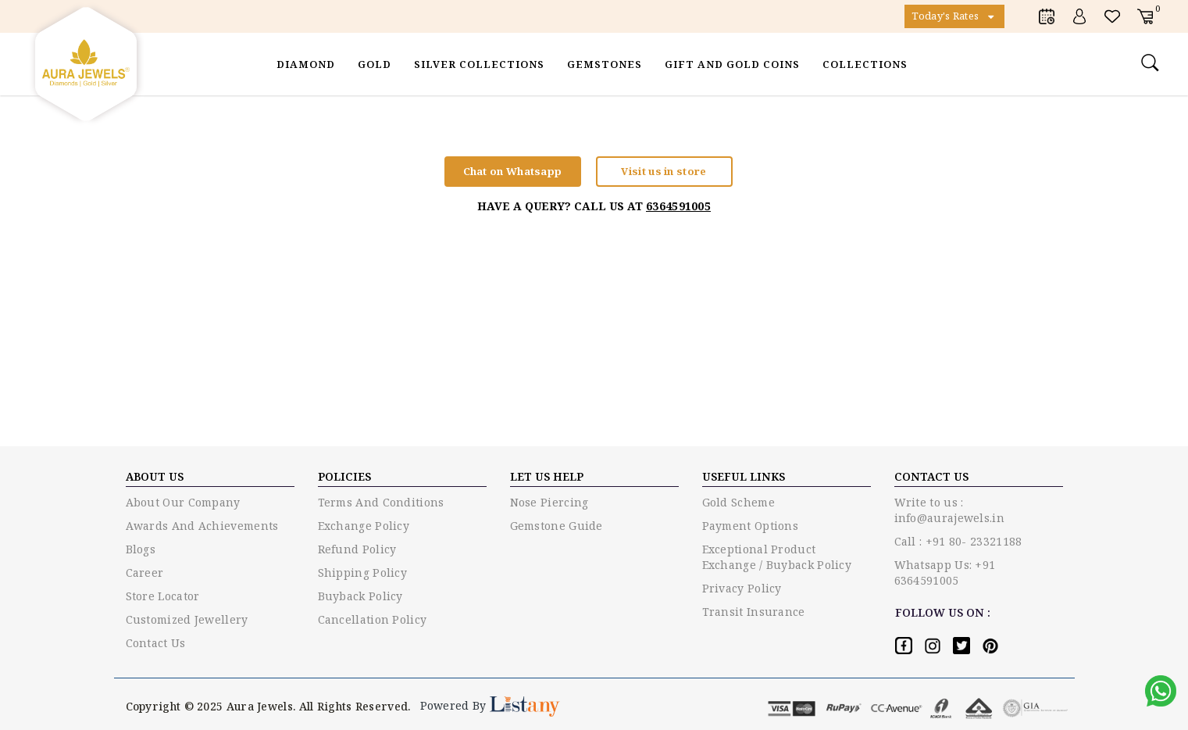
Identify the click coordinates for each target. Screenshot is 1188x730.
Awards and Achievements (202, 525)
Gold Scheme (738, 502)
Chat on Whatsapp (512, 171)
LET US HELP (546, 476)
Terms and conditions (381, 502)
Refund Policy (357, 549)
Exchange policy (364, 525)
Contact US (931, 476)
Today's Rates (954, 16)
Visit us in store (663, 171)
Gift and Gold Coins (732, 64)
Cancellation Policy (372, 619)
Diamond (305, 64)
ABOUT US (155, 476)
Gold (374, 64)
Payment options (750, 525)
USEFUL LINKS (743, 476)
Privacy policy (742, 588)
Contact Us (156, 642)
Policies (344, 476)
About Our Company (183, 502)
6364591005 (678, 206)
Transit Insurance (753, 611)
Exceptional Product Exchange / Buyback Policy (777, 557)
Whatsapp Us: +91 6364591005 (945, 572)
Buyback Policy (360, 596)
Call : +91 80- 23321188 (958, 541)
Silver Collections (479, 64)
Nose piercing (549, 502)
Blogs (141, 549)
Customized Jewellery (187, 619)
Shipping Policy (363, 572)
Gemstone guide (556, 525)
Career (145, 572)
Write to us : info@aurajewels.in (949, 510)
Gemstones (604, 64)
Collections (865, 64)
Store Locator (163, 596)
